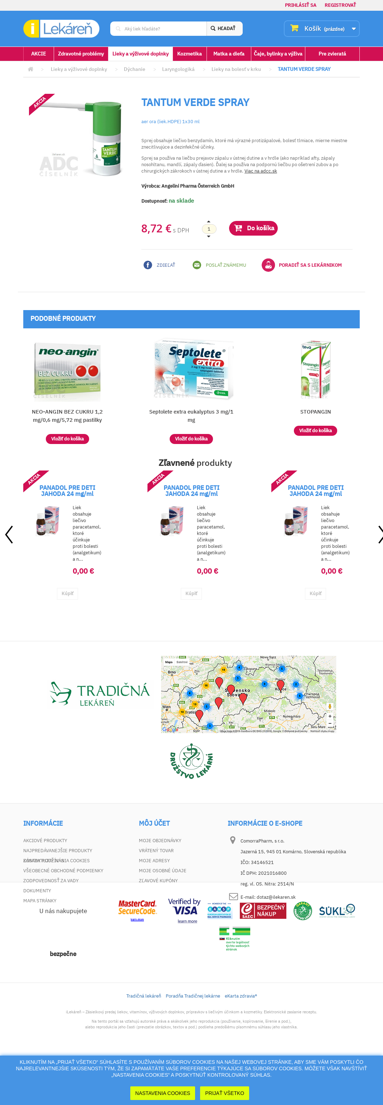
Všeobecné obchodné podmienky (63, 871)
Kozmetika (189, 53)
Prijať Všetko (224, 1093)
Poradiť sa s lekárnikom (302, 265)
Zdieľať (159, 265)
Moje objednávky (160, 841)
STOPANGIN (315, 411)
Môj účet (154, 823)
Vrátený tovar (156, 851)
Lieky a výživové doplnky (140, 53)
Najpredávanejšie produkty (57, 851)
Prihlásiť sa (300, 5)
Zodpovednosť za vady (51, 881)
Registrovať (340, 5)
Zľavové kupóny (158, 881)
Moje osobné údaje (162, 871)
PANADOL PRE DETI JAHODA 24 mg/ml (67, 491)
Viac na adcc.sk (260, 171)
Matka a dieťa (228, 53)
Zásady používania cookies (56, 911)
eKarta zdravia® (241, 1046)
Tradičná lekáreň (143, 1046)
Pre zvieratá (332, 53)
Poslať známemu (219, 265)
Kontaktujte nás (43, 861)
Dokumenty (37, 891)
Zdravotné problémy (81, 53)
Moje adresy (154, 861)
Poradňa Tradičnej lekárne (193, 1046)
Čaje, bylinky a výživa (278, 53)
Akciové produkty (45, 841)
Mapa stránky (40, 901)
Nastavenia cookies (162, 1093)
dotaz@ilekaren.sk (276, 897)
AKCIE (38, 53)
